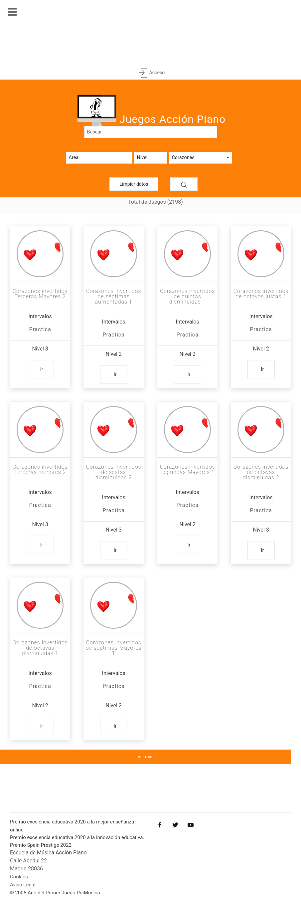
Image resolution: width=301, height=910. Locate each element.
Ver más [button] (146, 756)
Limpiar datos (134, 184)
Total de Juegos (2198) (155, 202)
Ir (41, 369)
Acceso (150, 73)
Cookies (19, 877)
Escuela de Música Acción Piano (48, 852)
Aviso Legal (23, 885)
